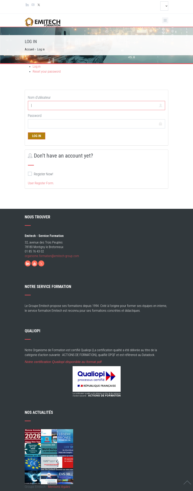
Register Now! (40, 174)
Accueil (29, 49)
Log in (36, 66)
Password (34, 115)
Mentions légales (59, 487)
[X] (41, 263)
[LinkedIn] (28, 263)
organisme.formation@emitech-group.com (52, 256)
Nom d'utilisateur (39, 97)
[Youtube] (34, 263)
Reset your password (47, 71)
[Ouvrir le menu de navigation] (165, 20)
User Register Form (40, 183)
